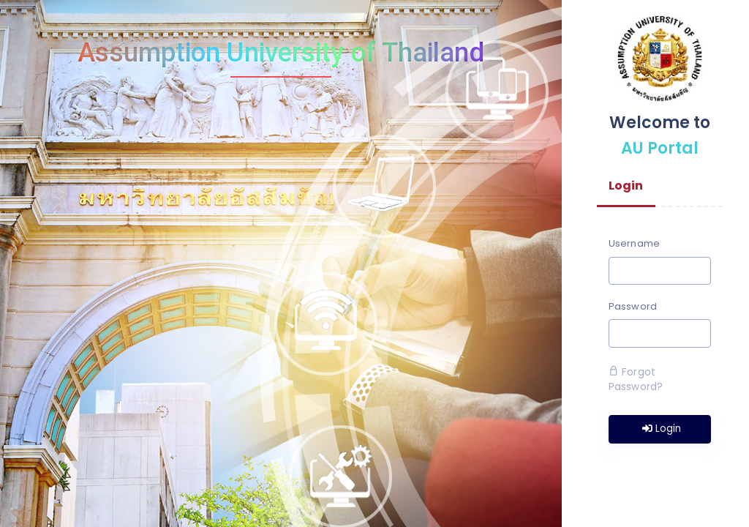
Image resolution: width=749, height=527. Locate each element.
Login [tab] (626, 185)
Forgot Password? (636, 379)
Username (634, 243)
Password (633, 306)
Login (661, 429)
